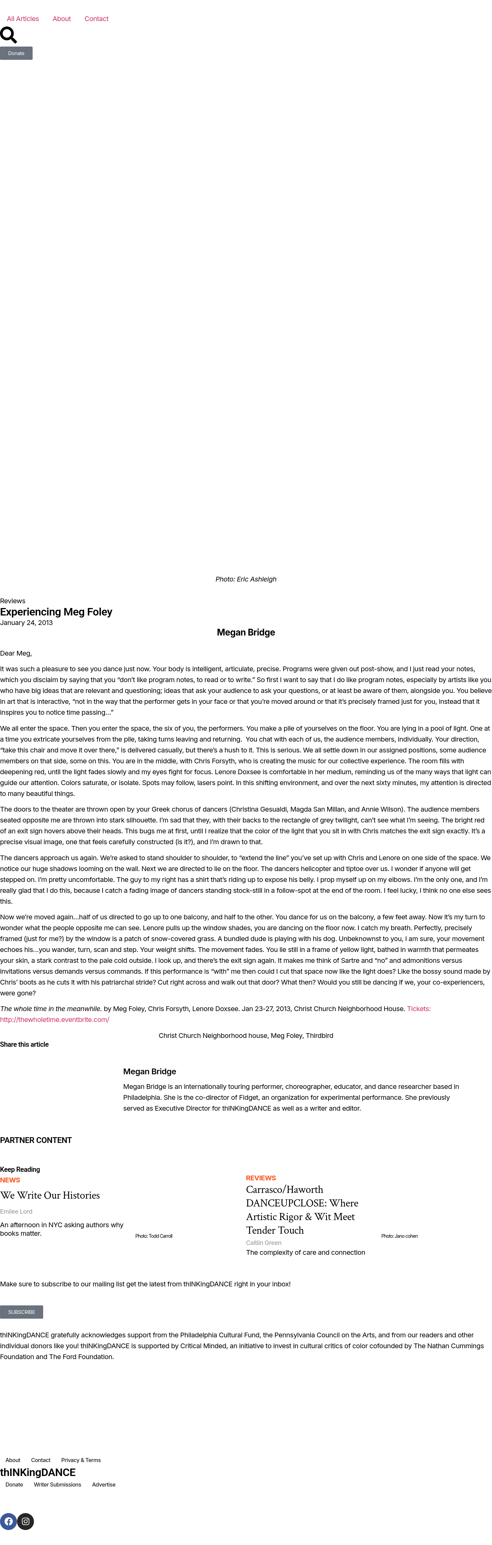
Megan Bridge (149, 1071)
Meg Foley (286, 1035)
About (62, 19)
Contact (97, 19)
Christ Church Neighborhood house (213, 1035)
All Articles (23, 19)
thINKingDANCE (37, 1472)
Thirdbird (319, 1035)
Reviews (12, 601)
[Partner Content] (82, 1149)
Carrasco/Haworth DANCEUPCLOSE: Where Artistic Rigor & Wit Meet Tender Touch (302, 1210)
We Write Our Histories (50, 1195)
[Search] (8, 35)
